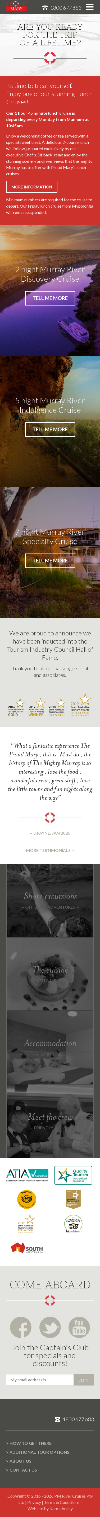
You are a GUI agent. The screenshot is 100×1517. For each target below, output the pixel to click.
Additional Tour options (39, 1452)
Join (84, 1380)
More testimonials (48, 850)
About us (20, 1460)
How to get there (31, 1443)
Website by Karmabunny (50, 1508)
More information (31, 187)
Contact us (23, 1469)
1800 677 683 (65, 7)
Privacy (34, 1502)
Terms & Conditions (62, 1502)
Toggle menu (89, 7)
